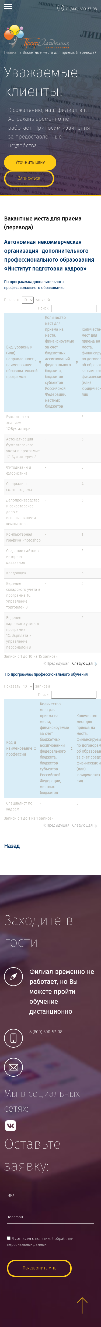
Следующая (82, 664)
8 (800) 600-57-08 (81, 9)
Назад (12, 846)
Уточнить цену (30, 162)
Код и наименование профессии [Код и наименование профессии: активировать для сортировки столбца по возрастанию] (19, 748)
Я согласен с (40, 1242)
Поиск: (67, 308)
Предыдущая (58, 664)
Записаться (29, 178)
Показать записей (27, 300)
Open (8, 6)
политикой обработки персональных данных (40, 1242)
